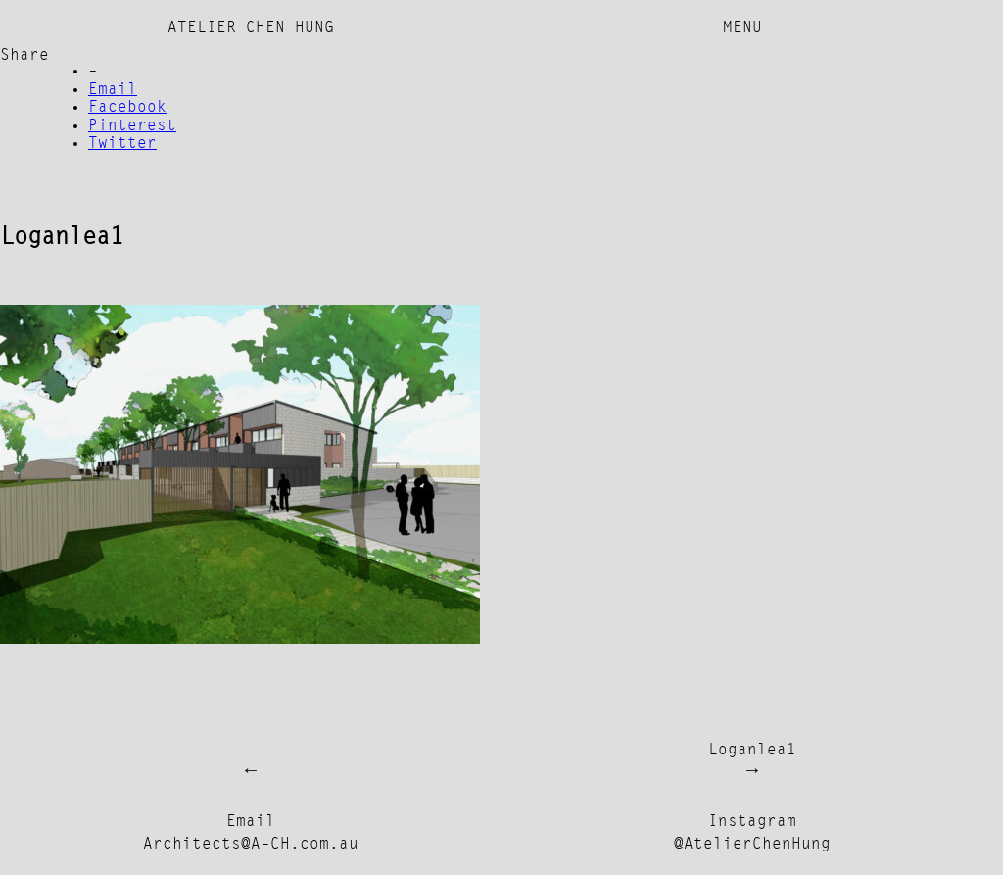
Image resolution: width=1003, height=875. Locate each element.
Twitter (122, 144)
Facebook (127, 108)
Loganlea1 (752, 750)
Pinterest (132, 126)
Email (112, 90)
